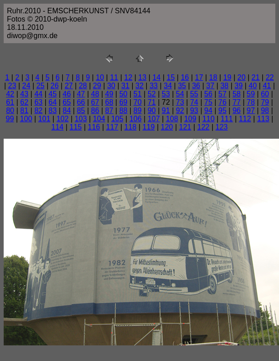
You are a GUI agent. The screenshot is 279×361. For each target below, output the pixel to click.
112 (245, 119)
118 (130, 127)
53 (166, 94)
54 (180, 94)
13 (142, 77)
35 (182, 86)
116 (94, 127)
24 (26, 86)
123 (222, 127)
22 (270, 77)
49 (109, 94)
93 (194, 110)
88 (123, 110)
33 (154, 86)
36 (196, 86)
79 (265, 102)
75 (208, 102)
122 (203, 127)
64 (53, 102)
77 (237, 102)
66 (81, 102)
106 (135, 119)
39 (238, 86)
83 (53, 110)
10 (100, 77)
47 (81, 94)
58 (237, 94)
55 (194, 94)
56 (208, 94)
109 (190, 119)
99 (10, 119)
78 (251, 102)
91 (166, 110)
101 (44, 119)
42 (10, 94)
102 (62, 119)
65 (67, 102)
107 (154, 119)
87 (109, 110)
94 (208, 110)
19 (227, 77)
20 (241, 77)
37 (210, 86)
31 (125, 86)
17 (199, 77)
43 (24, 94)
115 (76, 127)
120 (167, 127)
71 (152, 102)
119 (149, 127)
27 (69, 86)
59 (251, 94)
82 (38, 110)
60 (265, 94)
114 (57, 127)
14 (156, 77)
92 (180, 110)
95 (222, 110)
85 (81, 110)
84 (67, 110)
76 (222, 102)
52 (152, 94)
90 (152, 110)
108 (172, 119)
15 (171, 77)
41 (267, 86)
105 (117, 119)
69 (123, 102)
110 (208, 119)
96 (237, 110)
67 (95, 102)
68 (109, 102)
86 (95, 110)
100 (26, 119)
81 (24, 110)
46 (67, 94)
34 (168, 86)
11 (114, 77)
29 (97, 86)
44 (38, 94)
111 (227, 119)
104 (99, 119)
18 (213, 77)
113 (263, 119)
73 (180, 102)
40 (253, 86)
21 (255, 77)
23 (12, 86)
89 (138, 110)
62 (24, 102)
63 (38, 102)
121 (185, 127)
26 (54, 86)
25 (40, 86)
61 (10, 102)
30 (111, 86)
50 (123, 94)
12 (128, 77)
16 (185, 77)
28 (83, 86)
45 (53, 94)
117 (112, 127)
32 (139, 86)
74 (194, 102)
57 (222, 94)
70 (138, 102)
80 (10, 110)
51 (138, 94)
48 (95, 94)
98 (265, 110)
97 (251, 110)
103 (81, 119)
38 (224, 86)
